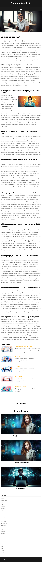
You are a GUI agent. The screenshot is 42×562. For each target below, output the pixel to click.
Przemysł (3, 531)
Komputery (3, 515)
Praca (2, 527)
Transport (3, 542)
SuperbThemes (35, 559)
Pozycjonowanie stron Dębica (21, 462)
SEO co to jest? (18, 376)
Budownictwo (4, 500)
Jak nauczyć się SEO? (21, 488)
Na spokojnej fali (20, 3)
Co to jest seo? (18, 366)
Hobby (2, 510)
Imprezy (2, 512)
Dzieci (2, 502)
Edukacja (3, 506)
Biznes (2, 498)
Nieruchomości (4, 523)
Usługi (2, 548)
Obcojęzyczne (4, 525)
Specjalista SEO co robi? (20, 386)
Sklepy (2, 535)
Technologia (3, 540)
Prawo (2, 529)
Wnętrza (2, 550)
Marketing (3, 517)
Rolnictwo (3, 533)
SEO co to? (17, 356)
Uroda (2, 546)
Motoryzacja (3, 521)
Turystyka (3, 544)
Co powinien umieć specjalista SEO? (23, 346)
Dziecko (2, 504)
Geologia (3, 508)
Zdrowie (2, 552)
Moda (2, 519)
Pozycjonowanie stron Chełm (21, 436)
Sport (2, 537)
